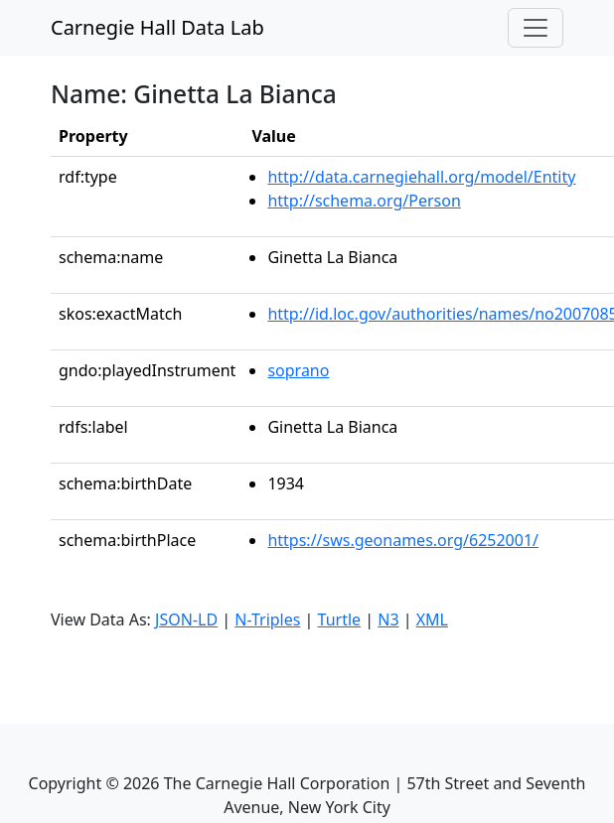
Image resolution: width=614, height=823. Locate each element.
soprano (298, 370)
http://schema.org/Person (363, 200)
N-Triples (267, 619)
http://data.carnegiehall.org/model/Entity (421, 177)
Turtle (340, 619)
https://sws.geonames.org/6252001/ (402, 540)
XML (432, 619)
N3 (388, 619)
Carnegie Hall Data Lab (157, 27)
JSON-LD (186, 619)
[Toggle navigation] (535, 28)
